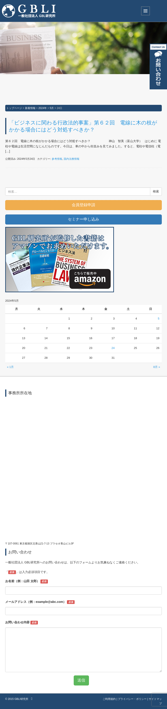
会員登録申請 (83, 205)
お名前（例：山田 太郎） (26, 581)
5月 (52, 108)
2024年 (42, 108)
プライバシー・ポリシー (132, 698)
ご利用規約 (109, 698)
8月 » (156, 367)
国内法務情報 (71, 158)
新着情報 (30, 108)
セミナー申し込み (83, 219)
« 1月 (10, 367)
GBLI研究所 (21, 698)
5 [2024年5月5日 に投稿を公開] (158, 318)
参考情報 (57, 158)
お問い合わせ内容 (21, 622)
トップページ (14, 108)
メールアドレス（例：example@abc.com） (40, 602)
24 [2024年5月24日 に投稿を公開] (113, 348)
